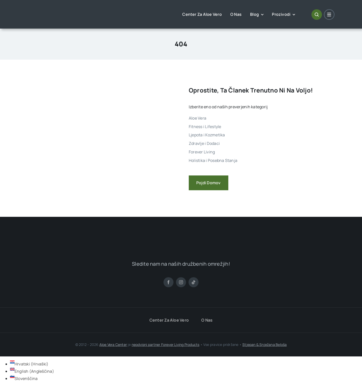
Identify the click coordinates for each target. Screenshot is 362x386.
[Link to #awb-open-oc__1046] (316, 14)
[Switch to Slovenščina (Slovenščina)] (24, 378)
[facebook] (168, 282)
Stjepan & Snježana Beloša (264, 344)
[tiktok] (194, 282)
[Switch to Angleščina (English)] (32, 371)
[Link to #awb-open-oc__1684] (329, 14)
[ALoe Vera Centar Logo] (52, 10)
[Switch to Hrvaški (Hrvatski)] (29, 364)
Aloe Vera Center (113, 344)
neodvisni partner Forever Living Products (166, 344)
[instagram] (181, 282)
